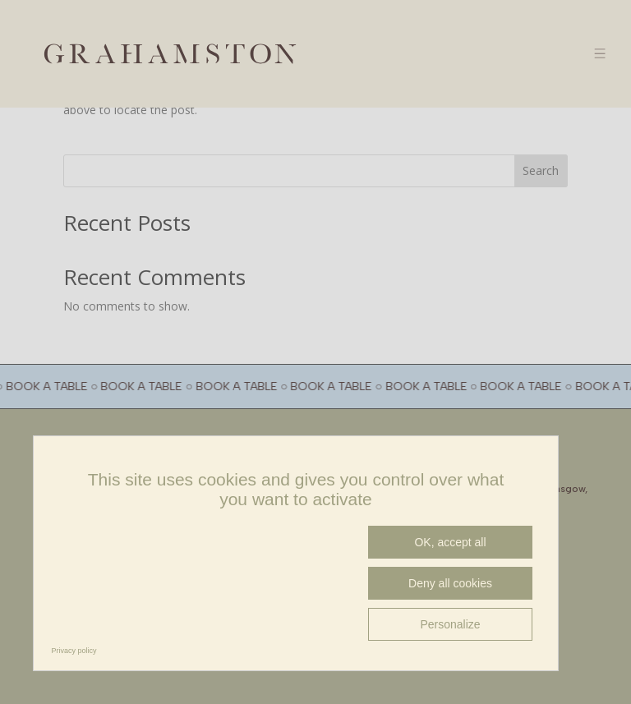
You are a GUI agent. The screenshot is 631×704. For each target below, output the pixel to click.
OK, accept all (450, 542)
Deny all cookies (450, 583)
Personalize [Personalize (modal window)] (450, 624)
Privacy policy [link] (74, 650)
